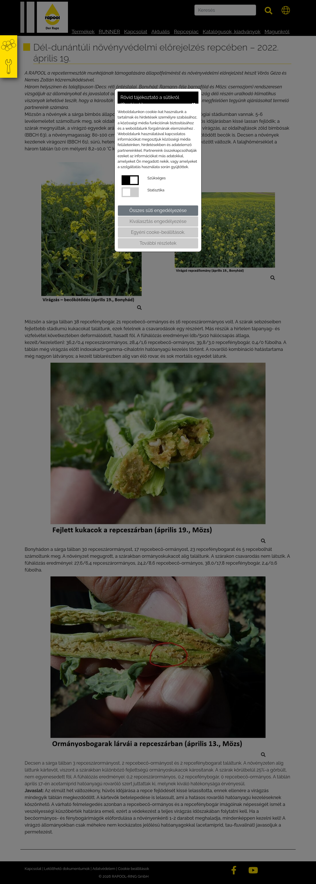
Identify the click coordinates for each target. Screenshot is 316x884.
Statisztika (155, 190)
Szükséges (156, 178)
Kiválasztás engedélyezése (158, 221)
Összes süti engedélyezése (158, 210)
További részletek (158, 243)
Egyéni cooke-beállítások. (158, 232)
